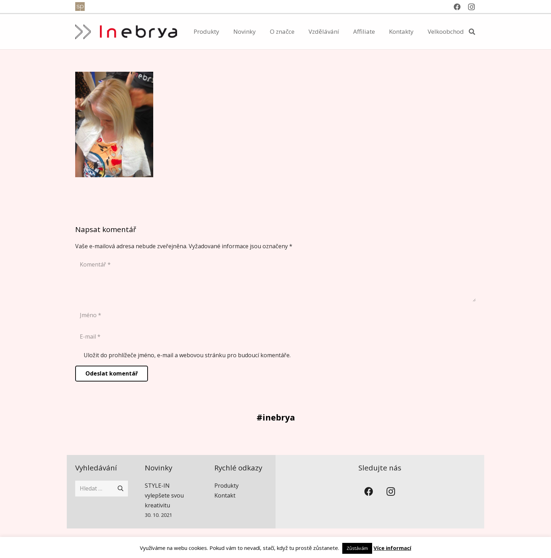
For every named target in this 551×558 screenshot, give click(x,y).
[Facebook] (457, 7)
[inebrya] (126, 31)
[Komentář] (275, 279)
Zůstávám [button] (357, 548)
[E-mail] (275, 337)
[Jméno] (275, 315)
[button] (472, 32)
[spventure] (80, 6)
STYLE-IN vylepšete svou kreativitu (164, 495)
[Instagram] (471, 7)
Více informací (392, 547)
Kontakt (224, 495)
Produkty (226, 485)
